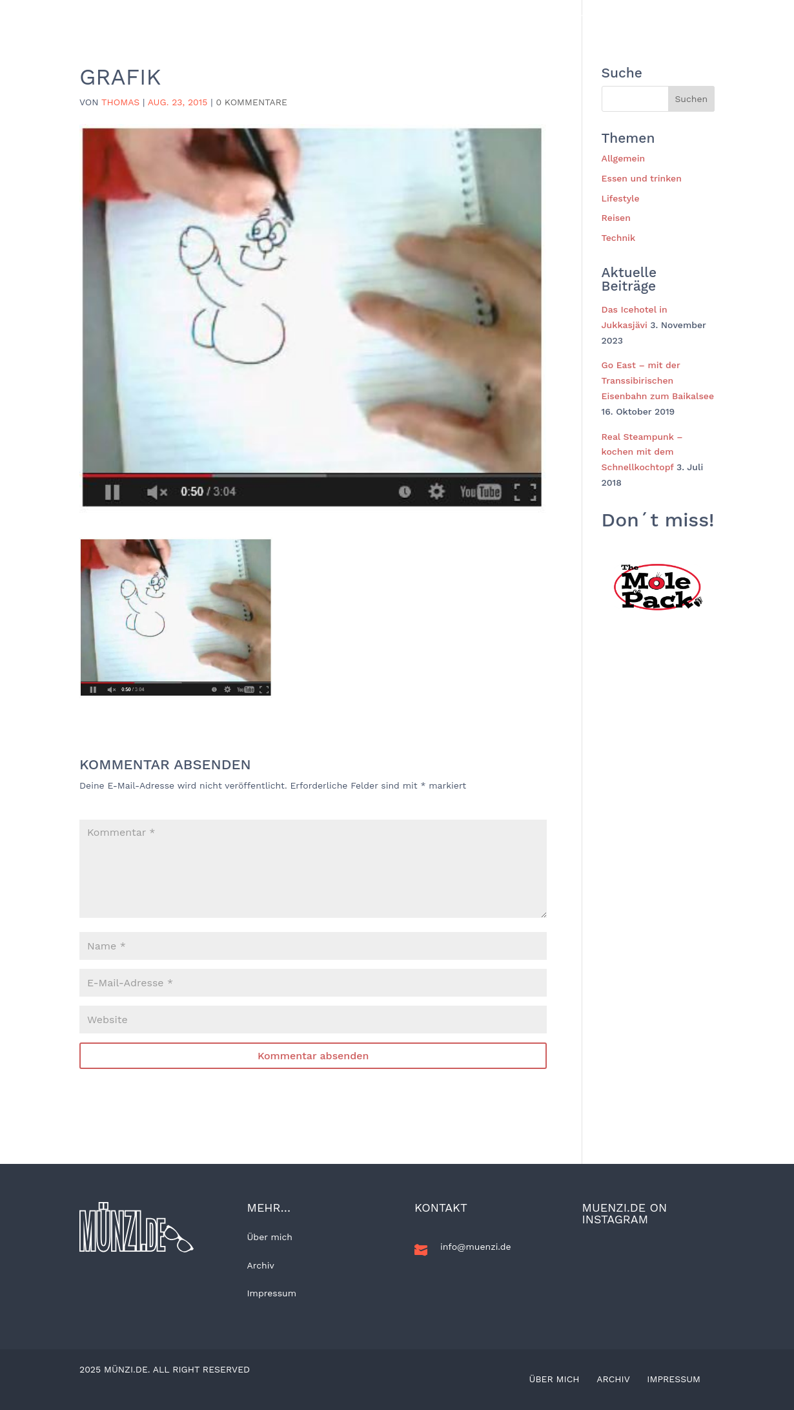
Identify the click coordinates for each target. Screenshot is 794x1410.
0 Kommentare (251, 102)
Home (149, 15)
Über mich (269, 1237)
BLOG (191, 15)
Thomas (120, 102)
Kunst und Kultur (589, 15)
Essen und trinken (436, 15)
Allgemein (245, 15)
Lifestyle (356, 15)
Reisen (301, 15)
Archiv (260, 1265)
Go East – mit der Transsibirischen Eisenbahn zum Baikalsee (658, 380)
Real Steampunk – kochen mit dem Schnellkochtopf (642, 452)
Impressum (272, 1293)
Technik (514, 15)
